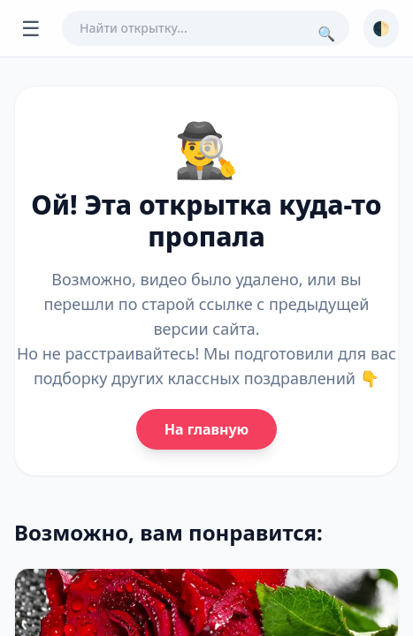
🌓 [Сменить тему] (381, 28)
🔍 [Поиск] (326, 33)
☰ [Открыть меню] (31, 27)
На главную (206, 429)
